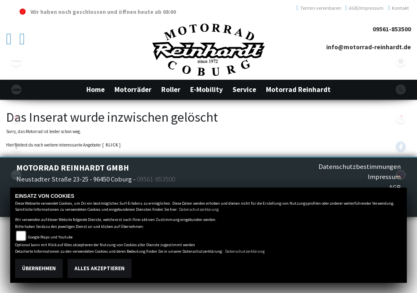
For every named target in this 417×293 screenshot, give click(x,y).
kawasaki (16, 61)
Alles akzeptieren (100, 268)
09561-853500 (392, 29)
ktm (16, 89)
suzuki (16, 118)
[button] (133, 89)
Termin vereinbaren (318, 8)
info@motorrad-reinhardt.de (368, 47)
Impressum (384, 176)
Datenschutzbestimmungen (359, 166)
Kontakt (398, 8)
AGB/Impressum (364, 8)
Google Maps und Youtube (50, 237)
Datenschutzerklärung (199, 209)
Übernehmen (39, 268)
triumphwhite (16, 146)
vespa (16, 175)
